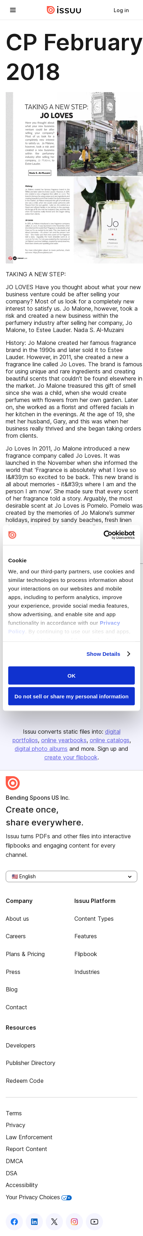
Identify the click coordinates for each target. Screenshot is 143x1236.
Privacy (15, 1125)
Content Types (94, 918)
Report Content (26, 1148)
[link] (121, 10)
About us (17, 918)
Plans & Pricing (25, 954)
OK (72, 675)
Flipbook (85, 954)
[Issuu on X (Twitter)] (54, 1221)
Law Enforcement (29, 1137)
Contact (16, 1007)
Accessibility (22, 1185)
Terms (14, 1113)
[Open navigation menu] (13, 10)
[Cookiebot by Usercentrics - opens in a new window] (103, 535)
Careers (16, 936)
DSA (11, 1173)
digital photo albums (41, 748)
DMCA (14, 1161)
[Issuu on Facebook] (14, 1221)
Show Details (103, 654)
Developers (20, 1045)
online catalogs (109, 740)
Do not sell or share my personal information (71, 696)
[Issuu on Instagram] (74, 1221)
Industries (87, 971)
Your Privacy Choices (39, 1197)
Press (13, 971)
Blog (12, 989)
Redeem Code (25, 1080)
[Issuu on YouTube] (94, 1221)
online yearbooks (64, 740)
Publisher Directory (30, 1062)
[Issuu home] (64, 10)
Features (85, 936)
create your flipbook (71, 757)
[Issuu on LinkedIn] (34, 1221)
